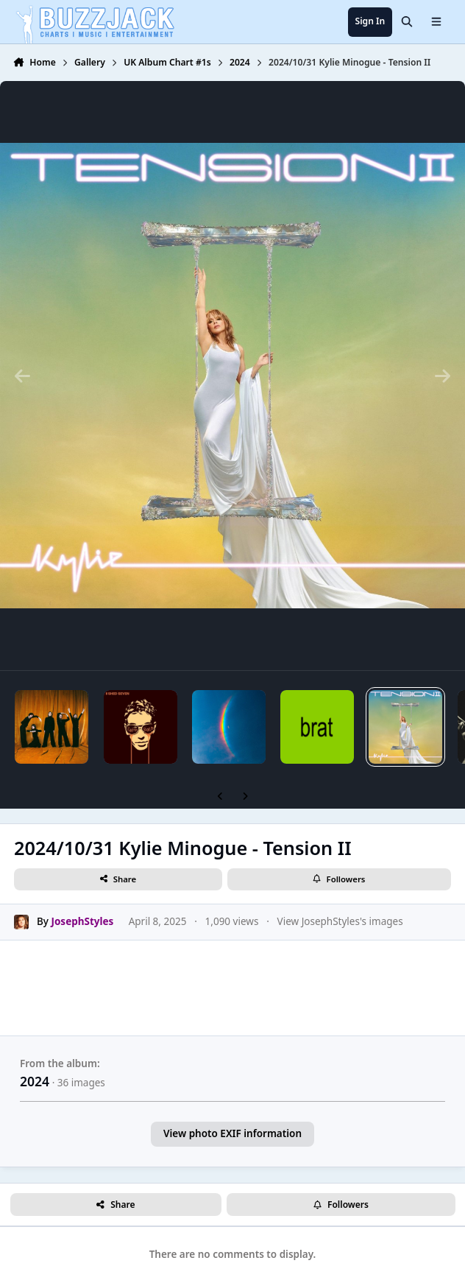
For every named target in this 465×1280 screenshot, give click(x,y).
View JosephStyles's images (340, 922)
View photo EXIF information (232, 1133)
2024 (34, 1081)
